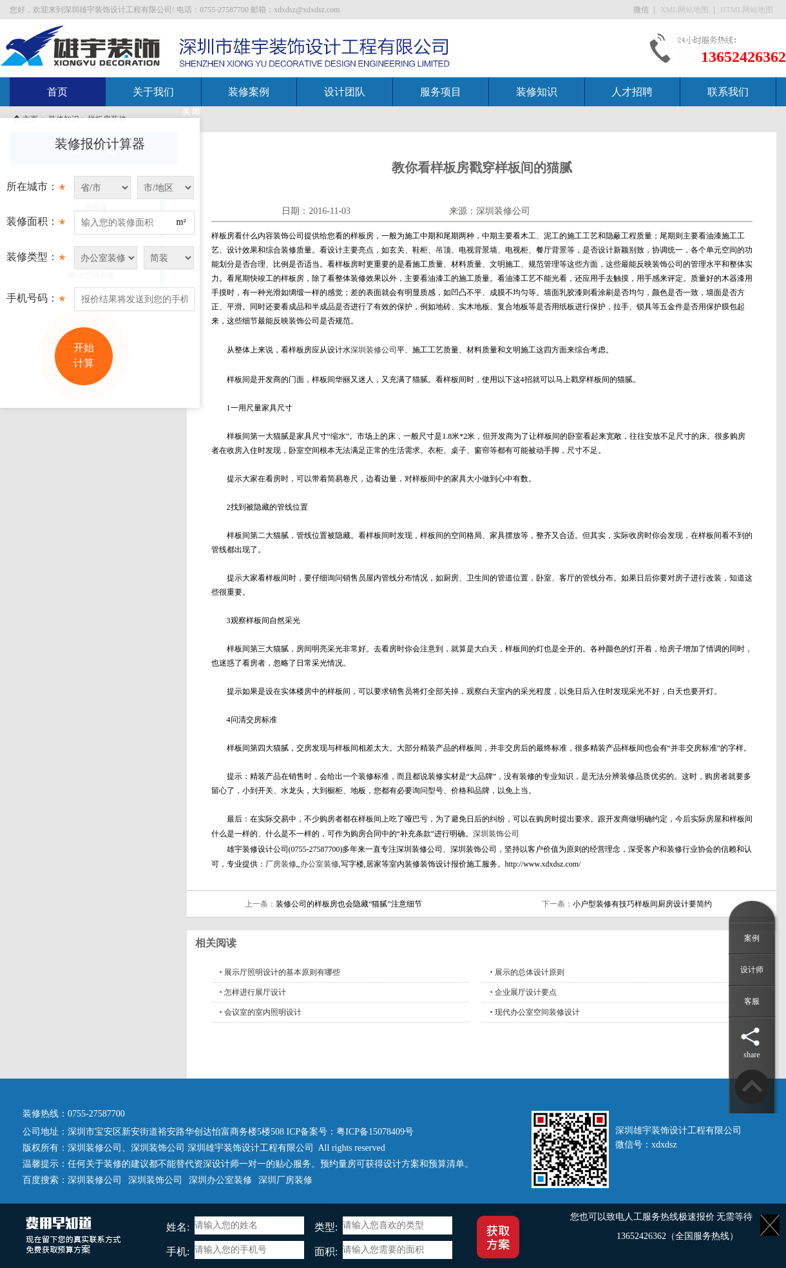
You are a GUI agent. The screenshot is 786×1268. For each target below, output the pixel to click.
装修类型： (35, 260)
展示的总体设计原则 (529, 972)
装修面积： (35, 225)
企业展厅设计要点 (526, 992)
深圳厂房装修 (285, 1180)
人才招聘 (632, 91)
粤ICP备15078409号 (375, 1132)
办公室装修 (319, 864)
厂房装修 (280, 864)
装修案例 (248, 91)
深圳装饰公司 (496, 833)
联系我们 (728, 91)
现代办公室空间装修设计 (537, 1012)
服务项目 (440, 91)
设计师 (751, 969)
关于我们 (153, 91)
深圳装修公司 (503, 211)
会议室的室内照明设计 (263, 1012)
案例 (752, 938)
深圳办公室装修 (220, 1180)
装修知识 (536, 91)
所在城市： (35, 190)
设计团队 (344, 91)
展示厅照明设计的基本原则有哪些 (282, 972)
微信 (642, 9)
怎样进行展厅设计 (255, 992)
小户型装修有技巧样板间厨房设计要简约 (642, 903)
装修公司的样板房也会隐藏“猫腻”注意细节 (349, 903)
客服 (752, 1001)
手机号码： (35, 301)
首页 (57, 91)
